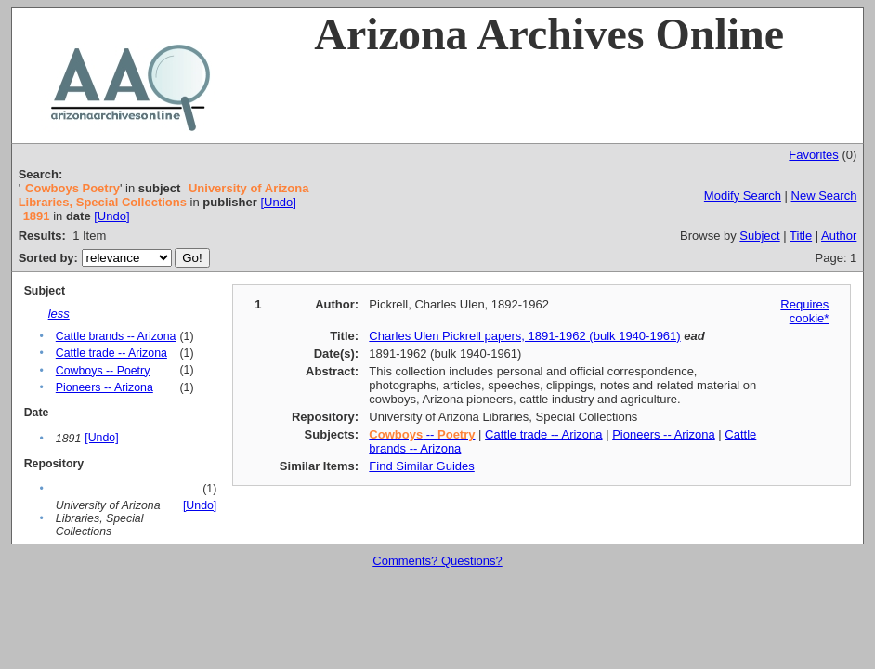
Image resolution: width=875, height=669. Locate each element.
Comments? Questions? (437, 561)
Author (838, 236)
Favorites (813, 155)
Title (801, 236)
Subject (759, 236)
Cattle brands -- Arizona (116, 336)
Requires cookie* (804, 311)
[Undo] (277, 202)
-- (422, 434)
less (59, 314)
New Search (824, 196)
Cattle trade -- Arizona (111, 353)
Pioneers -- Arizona (104, 387)
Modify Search (742, 196)
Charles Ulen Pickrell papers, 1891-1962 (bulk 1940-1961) (524, 336)
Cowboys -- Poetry (103, 370)
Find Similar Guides (421, 466)
